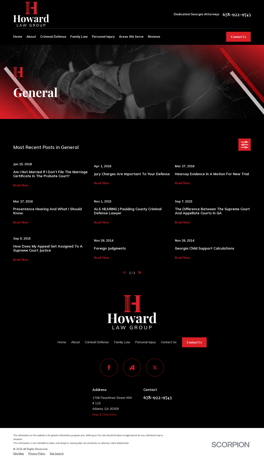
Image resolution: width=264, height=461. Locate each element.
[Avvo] (132, 367)
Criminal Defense (97, 342)
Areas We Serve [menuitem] (131, 37)
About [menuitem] (31, 37)
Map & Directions (104, 414)
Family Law (122, 342)
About (75, 342)
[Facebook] (109, 367)
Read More (20, 185)
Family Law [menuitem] (79, 37)
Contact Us (238, 37)
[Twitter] (155, 367)
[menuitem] (18, 453)
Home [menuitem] (17, 37)
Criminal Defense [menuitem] (53, 37)
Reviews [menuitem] (154, 37)
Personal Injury (145, 342)
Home (61, 342)
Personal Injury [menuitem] (103, 37)
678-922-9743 (237, 14)
